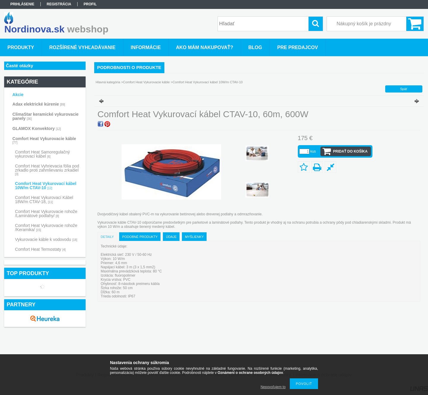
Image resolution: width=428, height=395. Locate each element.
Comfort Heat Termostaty (40, 249)
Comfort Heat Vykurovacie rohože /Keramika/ (46, 227)
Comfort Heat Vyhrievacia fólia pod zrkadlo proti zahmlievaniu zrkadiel (47, 170)
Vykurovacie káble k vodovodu (46, 239)
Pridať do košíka (350, 151)
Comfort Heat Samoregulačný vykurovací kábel (42, 154)
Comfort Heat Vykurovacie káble (146, 82)
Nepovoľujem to (273, 387)
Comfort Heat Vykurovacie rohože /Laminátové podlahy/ (46, 213)
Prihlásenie (22, 4)
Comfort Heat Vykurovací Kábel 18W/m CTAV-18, (44, 199)
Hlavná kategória (108, 82)
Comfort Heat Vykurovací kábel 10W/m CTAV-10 (45, 185)
